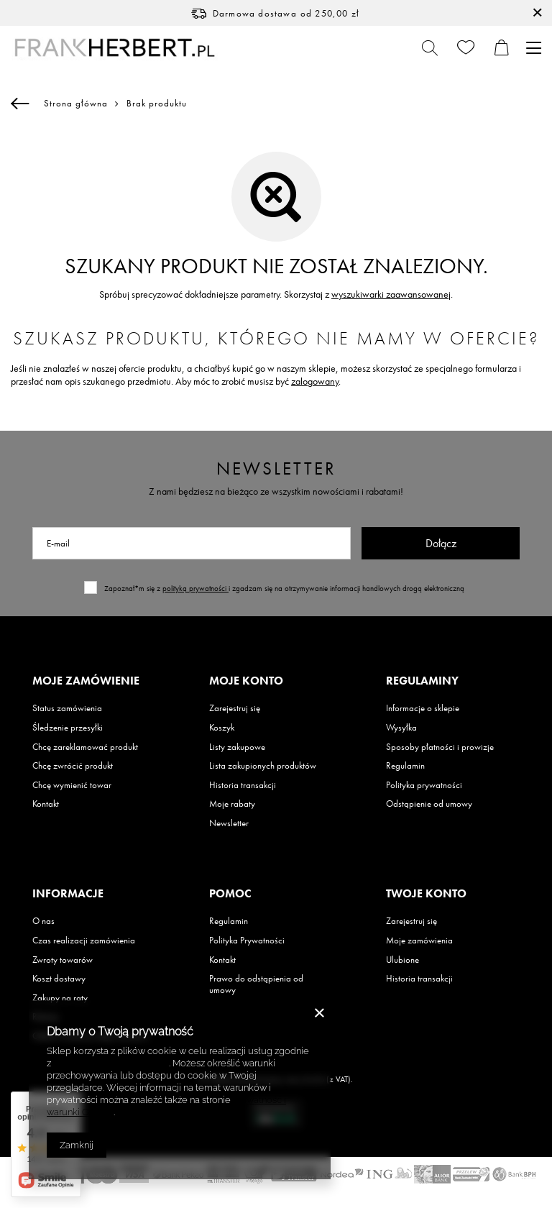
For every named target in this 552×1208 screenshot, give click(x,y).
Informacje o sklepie (422, 708)
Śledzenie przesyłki (67, 727)
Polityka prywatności (424, 785)
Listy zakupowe (237, 747)
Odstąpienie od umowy (429, 804)
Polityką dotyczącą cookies (111, 1063)
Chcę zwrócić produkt (72, 766)
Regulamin (405, 766)
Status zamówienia (67, 708)
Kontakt (45, 804)
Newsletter (276, 468)
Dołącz (441, 543)
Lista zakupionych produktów (262, 766)
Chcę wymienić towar (71, 785)
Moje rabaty (232, 804)
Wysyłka (401, 727)
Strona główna (76, 103)
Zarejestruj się (234, 708)
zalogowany (315, 381)
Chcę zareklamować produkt (85, 747)
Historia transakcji (242, 785)
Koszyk (221, 727)
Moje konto (246, 681)
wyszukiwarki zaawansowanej (391, 294)
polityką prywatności (195, 588)
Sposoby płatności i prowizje (440, 747)
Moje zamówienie (85, 681)
